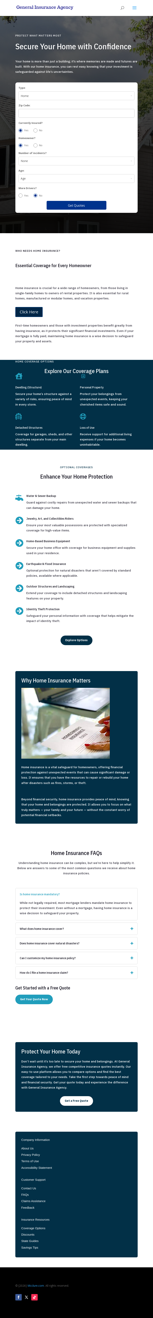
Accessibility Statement (36, 1167)
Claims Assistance (33, 1201)
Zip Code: (24, 105)
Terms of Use (30, 1161)
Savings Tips (29, 1247)
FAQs (25, 1194)
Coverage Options (33, 1228)
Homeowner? (27, 138)
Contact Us (28, 1188)
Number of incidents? (33, 153)
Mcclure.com (35, 1285)
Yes (23, 130)
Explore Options (76, 640)
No (37, 130)
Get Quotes (76, 205)
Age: (22, 170)
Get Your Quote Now (34, 999)
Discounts (27, 1234)
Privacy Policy (30, 1154)
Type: (22, 88)
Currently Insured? (31, 123)
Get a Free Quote (76, 1101)
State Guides (30, 1241)
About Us (27, 1148)
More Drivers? (28, 188)
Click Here (29, 312)
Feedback (27, 1207)
